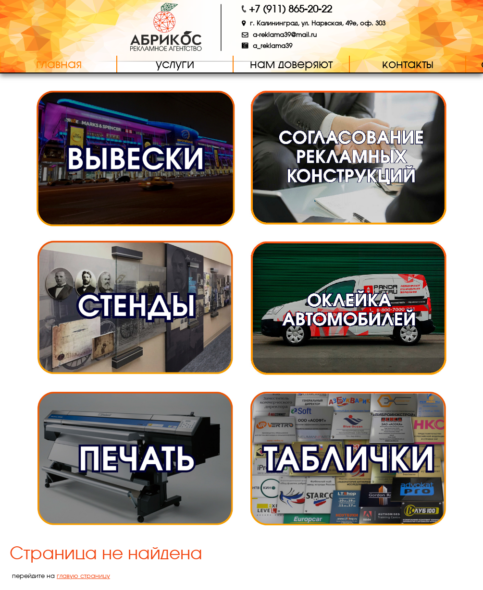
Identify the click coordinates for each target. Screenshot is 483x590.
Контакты (407, 64)
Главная (59, 64)
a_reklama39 (272, 45)
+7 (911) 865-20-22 (290, 8)
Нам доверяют (291, 64)
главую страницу (83, 575)
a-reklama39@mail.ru (285, 34)
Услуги (175, 64)
